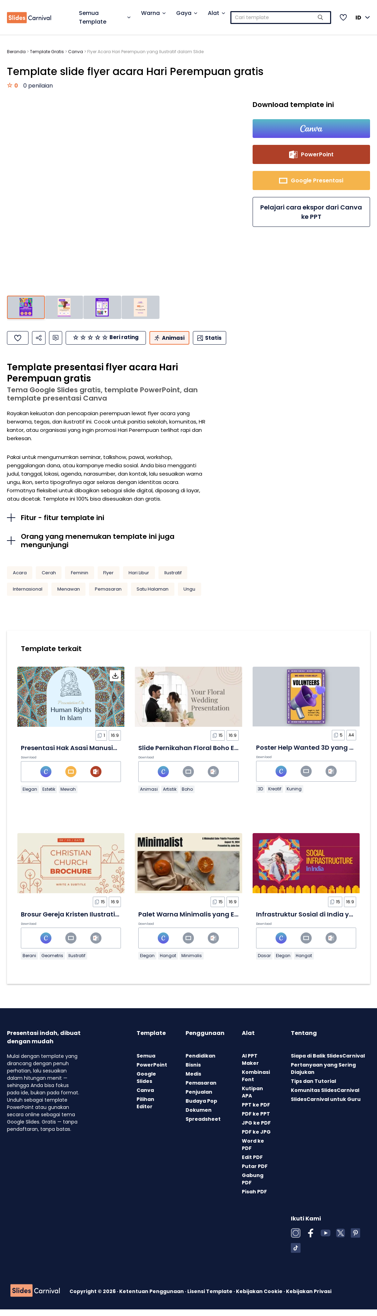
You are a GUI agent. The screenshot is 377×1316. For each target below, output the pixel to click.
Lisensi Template (210, 1297)
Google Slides (146, 1084)
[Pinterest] (355, 1239)
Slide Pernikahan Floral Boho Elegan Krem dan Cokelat (225, 754)
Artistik (170, 796)
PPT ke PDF (256, 1111)
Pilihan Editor (145, 1109)
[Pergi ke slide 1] (26, 307)
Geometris (52, 962)
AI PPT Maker (250, 1066)
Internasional (27, 595)
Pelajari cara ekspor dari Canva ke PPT (311, 213)
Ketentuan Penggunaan (152, 1297)
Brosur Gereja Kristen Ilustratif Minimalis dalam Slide (105, 920)
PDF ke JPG (256, 1138)
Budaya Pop (201, 1107)
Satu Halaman (153, 595)
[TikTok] (296, 1254)
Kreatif (274, 795)
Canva (75, 52)
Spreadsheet (203, 1125)
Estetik (48, 796)
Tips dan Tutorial (313, 1087)
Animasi (149, 796)
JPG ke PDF (256, 1129)
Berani (29, 962)
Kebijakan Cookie (260, 1297)
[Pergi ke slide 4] (140, 307)
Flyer (108, 579)
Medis (193, 1080)
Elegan (30, 796)
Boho (187, 796)
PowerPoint (152, 1071)
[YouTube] (325, 1239)
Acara (20, 579)
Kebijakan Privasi (308, 1297)
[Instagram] (296, 1239)
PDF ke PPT (256, 1120)
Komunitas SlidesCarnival (325, 1096)
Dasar (264, 962)
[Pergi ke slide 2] (64, 307)
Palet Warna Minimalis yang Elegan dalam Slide (215, 920)
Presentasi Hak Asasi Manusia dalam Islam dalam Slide (110, 754)
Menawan (68, 595)
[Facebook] (310, 1239)
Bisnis (193, 1071)
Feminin (79, 579)
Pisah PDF (254, 1198)
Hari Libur (139, 579)
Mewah (68, 796)
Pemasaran (108, 595)
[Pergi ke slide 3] (102, 307)
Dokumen (199, 1116)
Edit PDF (252, 1163)
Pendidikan (200, 1062)
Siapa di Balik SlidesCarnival (328, 1062)
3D (260, 795)
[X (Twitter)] (340, 1239)
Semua (146, 1062)
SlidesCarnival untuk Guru (326, 1105)
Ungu (189, 595)
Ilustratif (173, 579)
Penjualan (199, 1098)
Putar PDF (255, 1172)
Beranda (16, 52)
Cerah (49, 579)
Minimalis (191, 962)
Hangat (168, 962)
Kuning (294, 795)
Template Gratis (47, 52)
